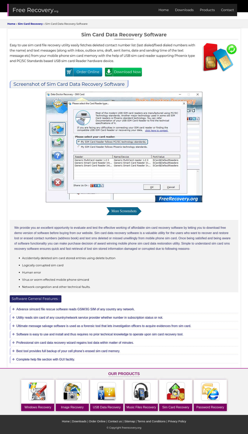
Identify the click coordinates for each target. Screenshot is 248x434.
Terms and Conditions (151, 421)
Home (66, 421)
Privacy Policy (177, 421)
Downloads (79, 421)
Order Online (97, 421)
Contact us (115, 421)
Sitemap (129, 421)
